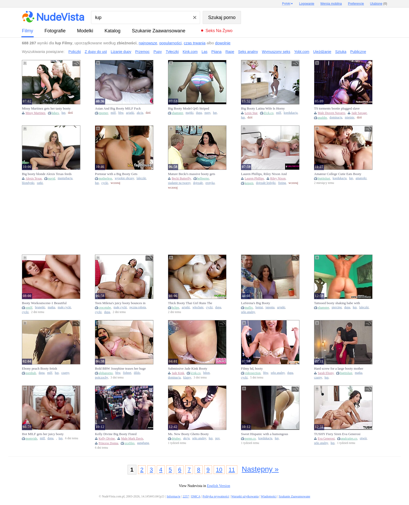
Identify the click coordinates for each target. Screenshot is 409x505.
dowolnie (222, 43)
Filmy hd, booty (252, 368)
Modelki (85, 30)
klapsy (187, 377)
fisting (282, 183)
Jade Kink (178, 373)
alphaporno (106, 373)
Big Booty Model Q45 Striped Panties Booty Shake (188, 108)
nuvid (51, 178)
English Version (218, 486)
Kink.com (190, 52)
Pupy (157, 52)
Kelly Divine (107, 438)
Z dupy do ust (96, 52)
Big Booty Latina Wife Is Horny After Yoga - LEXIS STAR (263, 108)
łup (63, 113)
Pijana (216, 52)
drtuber (176, 438)
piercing (337, 307)
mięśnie (349, 117)
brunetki (40, 307)
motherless (105, 178)
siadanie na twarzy (179, 183)
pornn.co (250, 438)
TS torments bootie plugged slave (337, 108)
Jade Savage (359, 113)
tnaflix (249, 307)
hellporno (203, 178)
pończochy (101, 377)
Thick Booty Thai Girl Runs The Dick (190, 303)
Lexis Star (251, 113)
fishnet (127, 373)
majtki (190, 113)
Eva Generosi (326, 438)
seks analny (248, 312)
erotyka (210, 183)
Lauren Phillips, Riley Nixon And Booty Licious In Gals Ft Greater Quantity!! (264, 174)
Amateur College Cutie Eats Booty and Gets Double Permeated (337, 174)
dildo (137, 373)
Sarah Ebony (326, 373)
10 (219, 469)
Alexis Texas (34, 178)
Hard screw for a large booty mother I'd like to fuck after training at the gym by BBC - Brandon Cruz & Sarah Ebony (338, 368)
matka (51, 307)
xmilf (29, 307)
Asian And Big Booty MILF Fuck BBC (118, 108)
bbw (120, 113)
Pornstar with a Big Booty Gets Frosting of (116, 174)
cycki (104, 183)
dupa (199, 113)
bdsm (206, 373)
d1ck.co (269, 113)
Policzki (74, 52)
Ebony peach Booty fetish (39, 368)
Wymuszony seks (276, 52)
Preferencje (356, 3)
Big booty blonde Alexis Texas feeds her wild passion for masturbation (47, 174)
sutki (40, 183)
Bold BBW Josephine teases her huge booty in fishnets (120, 368)
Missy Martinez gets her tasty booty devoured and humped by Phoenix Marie (46, 108)
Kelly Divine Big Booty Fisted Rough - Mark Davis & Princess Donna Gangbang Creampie (117, 434)
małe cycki (64, 307)
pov (217, 438)
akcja (140, 113)
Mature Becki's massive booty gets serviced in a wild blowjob (191, 174)
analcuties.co (349, 438)
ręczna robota (137, 307)
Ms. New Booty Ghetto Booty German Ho (188, 434)
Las (205, 52)
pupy (207, 113)
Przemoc (142, 52)
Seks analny (248, 52)
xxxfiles (129, 443)
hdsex (55, 113)
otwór (363, 438)
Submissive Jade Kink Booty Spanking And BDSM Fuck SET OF (192, 368)
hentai (259, 307)
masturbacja (65, 178)
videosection (253, 373)
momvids (31, 438)
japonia (270, 307)
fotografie (55, 30)
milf (113, 113)
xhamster (177, 113)
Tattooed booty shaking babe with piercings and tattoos (337, 303)
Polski (286, 3)
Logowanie (306, 3)
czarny (65, 373)
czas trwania (194, 43)
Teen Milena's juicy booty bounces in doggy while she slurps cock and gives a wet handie (120, 303)
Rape (229, 52)
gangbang (143, 443)
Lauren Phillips (254, 178)
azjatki (130, 113)
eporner (103, 113)
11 (231, 469)
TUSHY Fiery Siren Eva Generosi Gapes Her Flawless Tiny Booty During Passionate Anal (337, 434)
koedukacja (291, 113)
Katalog (113, 30)
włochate (198, 307)
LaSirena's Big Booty (255, 303)
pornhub (31, 373)
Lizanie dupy (121, 52)
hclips (175, 307)
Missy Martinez (35, 113)
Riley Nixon (278, 178)
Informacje (174, 496)
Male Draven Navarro (331, 113)
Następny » (260, 469)
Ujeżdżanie (322, 52)
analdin (322, 117)
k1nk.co (195, 373)
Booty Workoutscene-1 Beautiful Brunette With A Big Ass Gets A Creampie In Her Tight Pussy (44, 303)
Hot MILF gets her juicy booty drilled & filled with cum (43, 434)
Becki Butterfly (181, 178)
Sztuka (340, 52)
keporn (249, 183)
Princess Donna (108, 443)
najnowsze (148, 43)
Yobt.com (301, 52)
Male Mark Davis (132, 438)
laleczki (141, 178)
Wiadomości (268, 496)
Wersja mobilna (331, 3)
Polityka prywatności (215, 496)
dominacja (335, 117)
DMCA (195, 496)
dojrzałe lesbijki (265, 183)
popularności (170, 43)
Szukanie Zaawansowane (158, 30)
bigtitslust (324, 178)
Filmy (27, 30)
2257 (186, 496)
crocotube (105, 307)
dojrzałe (198, 183)
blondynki (28, 183)
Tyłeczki (172, 52)
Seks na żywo (219, 30)
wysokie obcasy (124, 178)
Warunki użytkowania (244, 496)
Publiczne (358, 52)
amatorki (361, 178)
